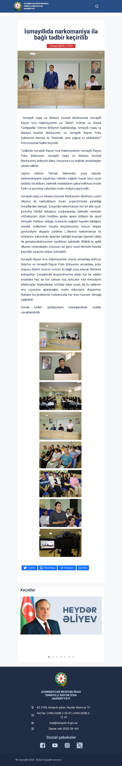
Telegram (69, 567)
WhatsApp (49, 567)
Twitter (31, 567)
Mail (85, 567)
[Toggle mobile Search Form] (97, 5)
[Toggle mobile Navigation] (105, 6)
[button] (49, 657)
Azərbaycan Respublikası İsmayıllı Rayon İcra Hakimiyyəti (36, 6)
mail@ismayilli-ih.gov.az (63, 723)
